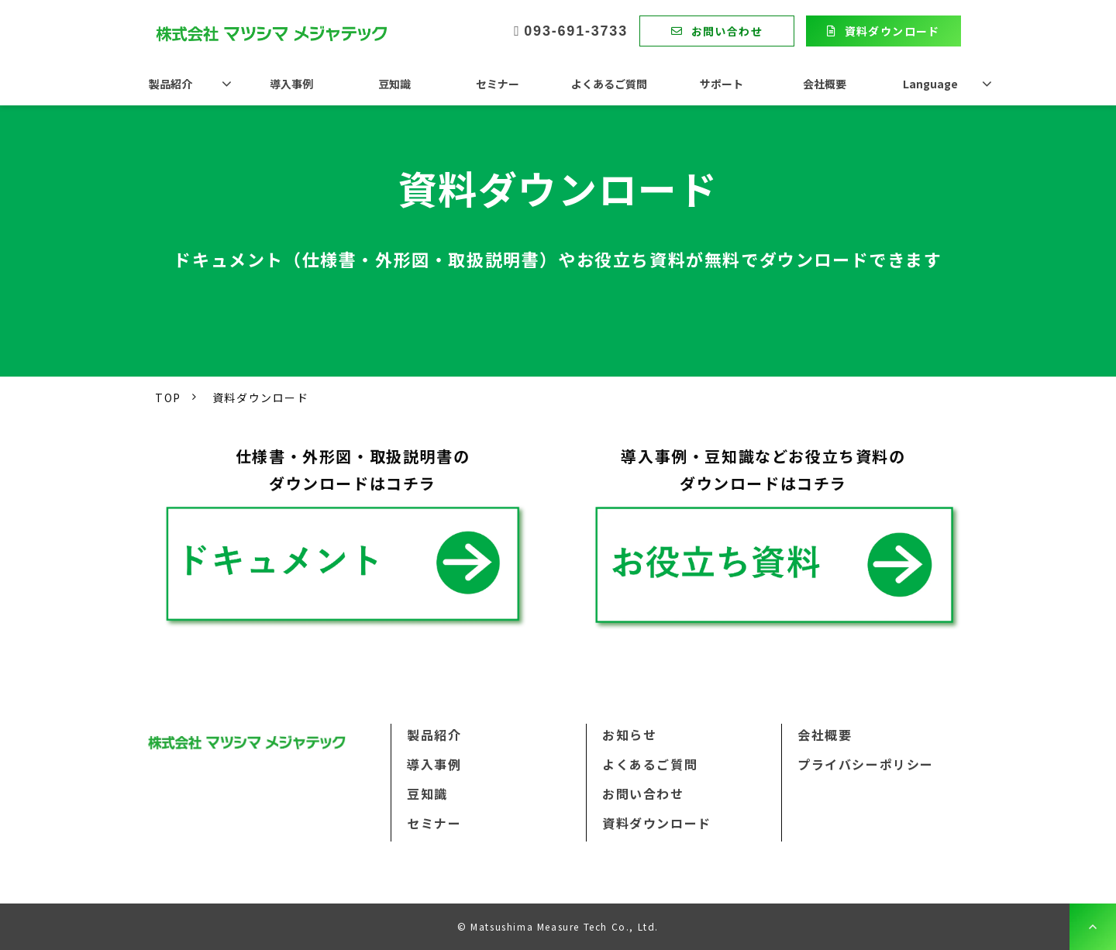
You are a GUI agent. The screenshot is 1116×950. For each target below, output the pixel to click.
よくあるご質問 (609, 83)
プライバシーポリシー (865, 764)
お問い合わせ (727, 31)
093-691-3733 (576, 31)
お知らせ (629, 734)
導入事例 (291, 83)
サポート (721, 83)
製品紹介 (170, 83)
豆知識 (394, 83)
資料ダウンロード (892, 31)
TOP (168, 397)
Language (930, 83)
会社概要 (824, 83)
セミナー (497, 83)
